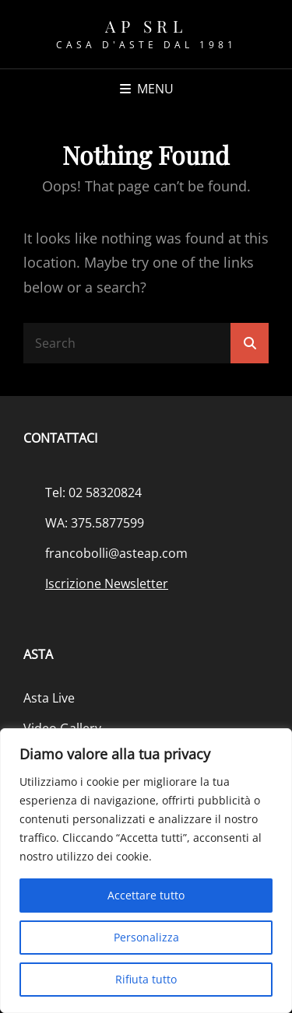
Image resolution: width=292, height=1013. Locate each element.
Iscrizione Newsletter (106, 583)
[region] (146, 870)
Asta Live (49, 697)
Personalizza (146, 937)
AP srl (146, 26)
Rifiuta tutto (146, 979)
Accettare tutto (146, 895)
